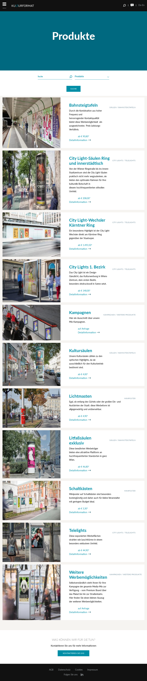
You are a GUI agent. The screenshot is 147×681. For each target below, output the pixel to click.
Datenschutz (64, 669)
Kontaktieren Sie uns (73, 653)
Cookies (79, 669)
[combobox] (92, 77)
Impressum (92, 669)
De (139, 5)
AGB (51, 669)
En (143, 5)
